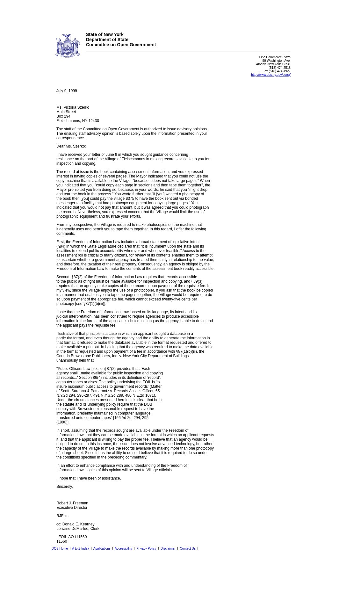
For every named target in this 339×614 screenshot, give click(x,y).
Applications (102, 548)
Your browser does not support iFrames (169, 13)
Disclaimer (168, 548)
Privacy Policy (146, 548)
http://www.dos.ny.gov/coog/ (271, 74)
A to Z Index (80, 548)
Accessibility (123, 548)
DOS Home (60, 548)
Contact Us (187, 548)
